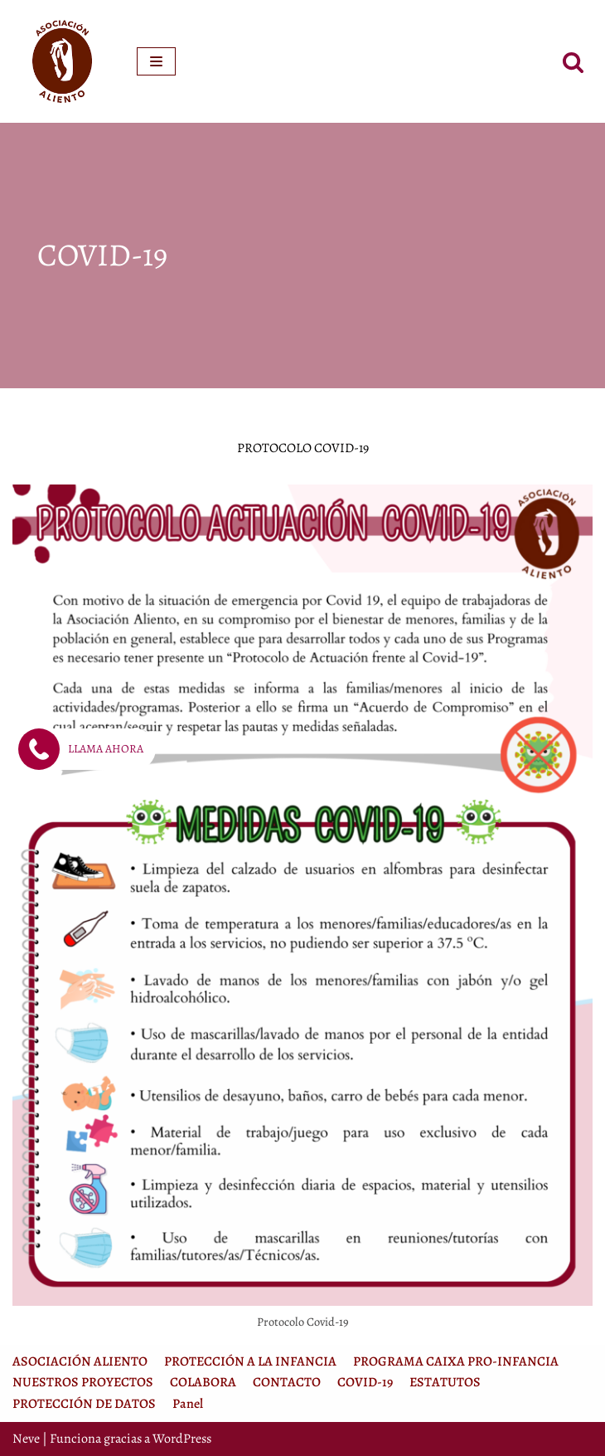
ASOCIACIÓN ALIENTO (80, 1361)
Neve (26, 1438)
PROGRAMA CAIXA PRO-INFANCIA (456, 1361)
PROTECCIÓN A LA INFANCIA (250, 1361)
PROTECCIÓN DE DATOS (84, 1404)
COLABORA (203, 1382)
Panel (187, 1404)
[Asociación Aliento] (62, 61)
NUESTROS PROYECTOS (82, 1382)
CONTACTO (287, 1382)
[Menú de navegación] (156, 61)
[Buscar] (573, 62)
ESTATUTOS (445, 1382)
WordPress (181, 1438)
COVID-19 (365, 1382)
